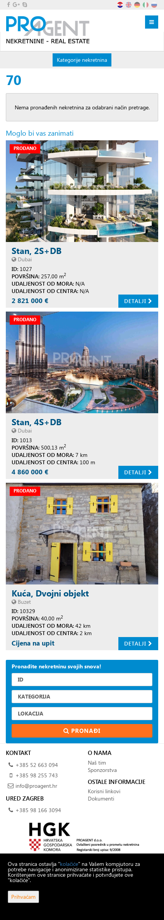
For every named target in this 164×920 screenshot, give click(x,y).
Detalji (138, 301)
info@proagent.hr (36, 785)
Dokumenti (101, 798)
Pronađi (82, 730)
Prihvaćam (23, 896)
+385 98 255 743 (36, 775)
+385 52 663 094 (36, 764)
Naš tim (97, 762)
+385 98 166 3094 (38, 810)
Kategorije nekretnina (81, 59)
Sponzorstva (102, 769)
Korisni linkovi (104, 791)
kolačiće (69, 863)
